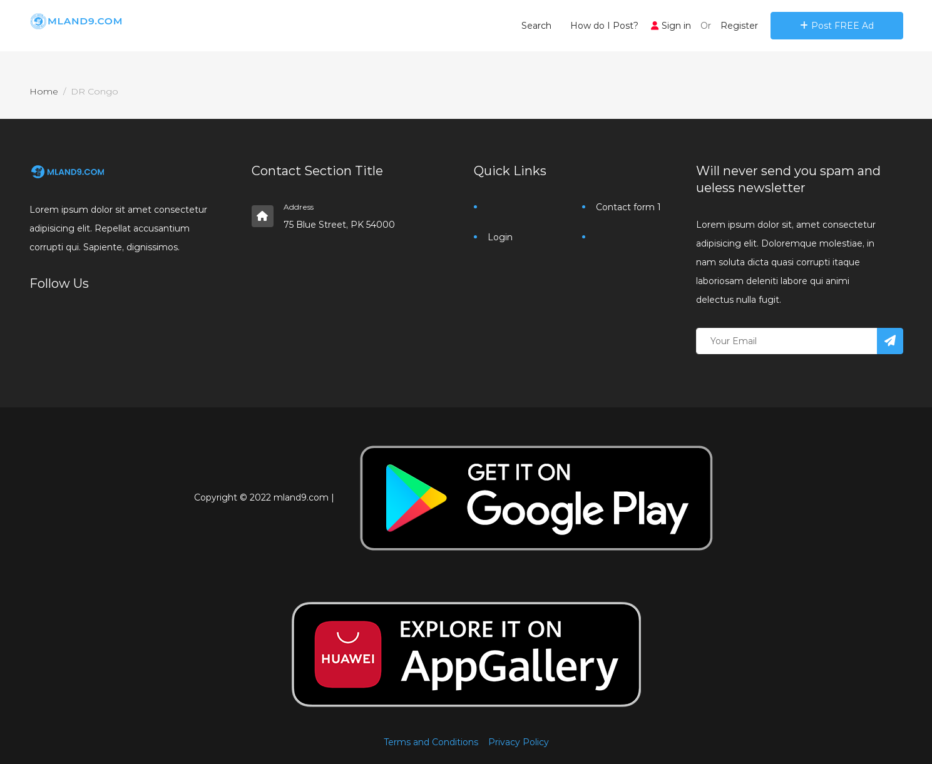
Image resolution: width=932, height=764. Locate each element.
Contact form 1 (628, 207)
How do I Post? (604, 25)
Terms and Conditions (431, 742)
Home (43, 91)
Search (536, 25)
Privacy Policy (518, 742)
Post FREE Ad (837, 25)
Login (500, 237)
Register (739, 25)
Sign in (671, 25)
